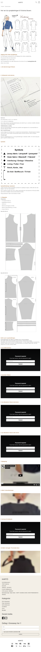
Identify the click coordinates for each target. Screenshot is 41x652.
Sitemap (4, 594)
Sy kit (3, 608)
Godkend (20, 634)
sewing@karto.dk (32, 61)
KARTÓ (20, 2)
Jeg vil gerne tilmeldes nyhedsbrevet (12, 631)
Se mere (4, 610)
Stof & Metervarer (6, 605)
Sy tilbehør (4, 606)
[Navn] (20, 626)
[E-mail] (20, 629)
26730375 (9, 587)
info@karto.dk (8, 589)
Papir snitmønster (6, 603)
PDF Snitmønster (6, 601)
